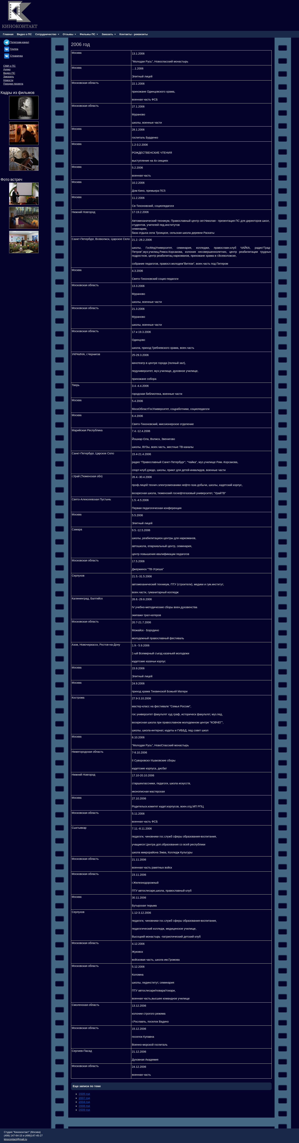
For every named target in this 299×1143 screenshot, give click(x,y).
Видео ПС (9, 73)
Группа (10, 49)
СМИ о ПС (9, 65)
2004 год (84, 1101)
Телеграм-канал (16, 42)
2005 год (84, 1093)
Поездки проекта (13, 83)
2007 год (84, 1098)
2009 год (84, 1109)
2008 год (84, 1105)
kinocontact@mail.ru (15, 1139)
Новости (8, 80)
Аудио (6, 69)
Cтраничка (13, 55)
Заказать (8, 76)
